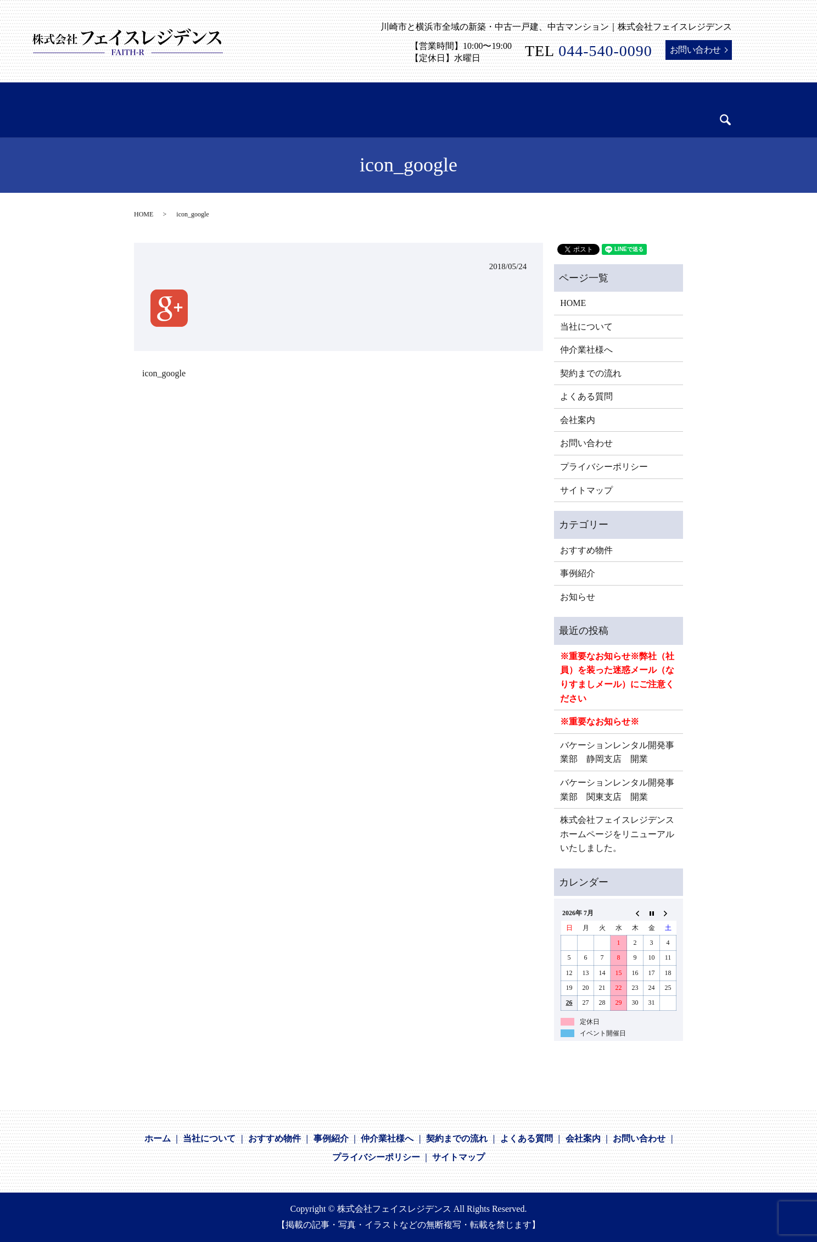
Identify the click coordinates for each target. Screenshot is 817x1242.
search (689, 112)
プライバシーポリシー (604, 466)
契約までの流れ (591, 373)
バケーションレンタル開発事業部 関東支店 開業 (617, 789)
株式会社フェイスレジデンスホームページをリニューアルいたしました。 (617, 834)
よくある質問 (586, 396)
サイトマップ (586, 490)
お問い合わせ (695, 49)
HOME (143, 214)
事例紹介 (577, 573)
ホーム (157, 1138)
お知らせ (577, 596)
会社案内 (577, 420)
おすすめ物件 (586, 550)
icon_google (164, 373)
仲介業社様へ (586, 349)
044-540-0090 (605, 50)
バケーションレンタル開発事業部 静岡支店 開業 (617, 752)
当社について (586, 326)
